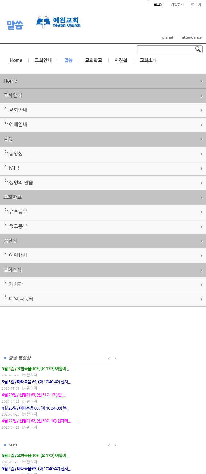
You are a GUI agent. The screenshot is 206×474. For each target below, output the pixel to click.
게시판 (16, 284)
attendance (192, 37)
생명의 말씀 (21, 182)
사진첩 (120, 60)
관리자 (31, 374)
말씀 (14, 25)
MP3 (14, 168)
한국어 (196, 5)
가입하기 (177, 5)
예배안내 (18, 124)
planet (167, 37)
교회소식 (148, 60)
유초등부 (18, 211)
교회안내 (43, 60)
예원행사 (18, 255)
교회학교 (93, 60)
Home (16, 60)
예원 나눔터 (21, 299)
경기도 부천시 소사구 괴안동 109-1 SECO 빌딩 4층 (115, 454)
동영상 (16, 153)
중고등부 (18, 226)
